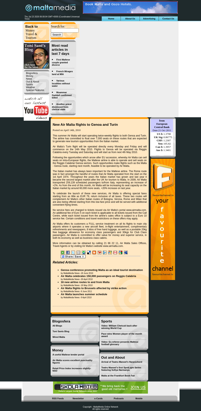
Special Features (35, 90)
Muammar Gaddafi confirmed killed (62, 95)
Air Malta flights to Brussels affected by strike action (93, 288)
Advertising (149, 18)
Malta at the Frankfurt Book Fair (118, 375)
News (29, 78)
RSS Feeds (58, 398)
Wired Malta (58, 337)
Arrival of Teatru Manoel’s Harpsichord (121, 362)
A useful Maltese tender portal (68, 354)
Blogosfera (31, 73)
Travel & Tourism (31, 35)
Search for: (58, 26)
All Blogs (57, 325)
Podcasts (119, 398)
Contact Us (168, 18)
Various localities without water (61, 83)
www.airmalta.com (136, 210)
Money (30, 30)
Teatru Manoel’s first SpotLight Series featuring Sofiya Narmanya (121, 368)
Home (111, 18)
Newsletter (78, 398)
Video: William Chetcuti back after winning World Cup (119, 326)
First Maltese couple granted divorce (61, 62)
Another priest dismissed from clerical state (62, 107)
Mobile (139, 398)
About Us (130, 18)
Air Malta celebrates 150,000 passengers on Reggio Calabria (98, 276)
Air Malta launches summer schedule (84, 294)
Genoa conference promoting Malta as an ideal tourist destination (102, 270)
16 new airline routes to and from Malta (85, 282)
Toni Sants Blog (60, 331)
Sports (29, 84)
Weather (30, 87)
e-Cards (98, 398)
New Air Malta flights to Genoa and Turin (85, 125)
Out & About (32, 81)
